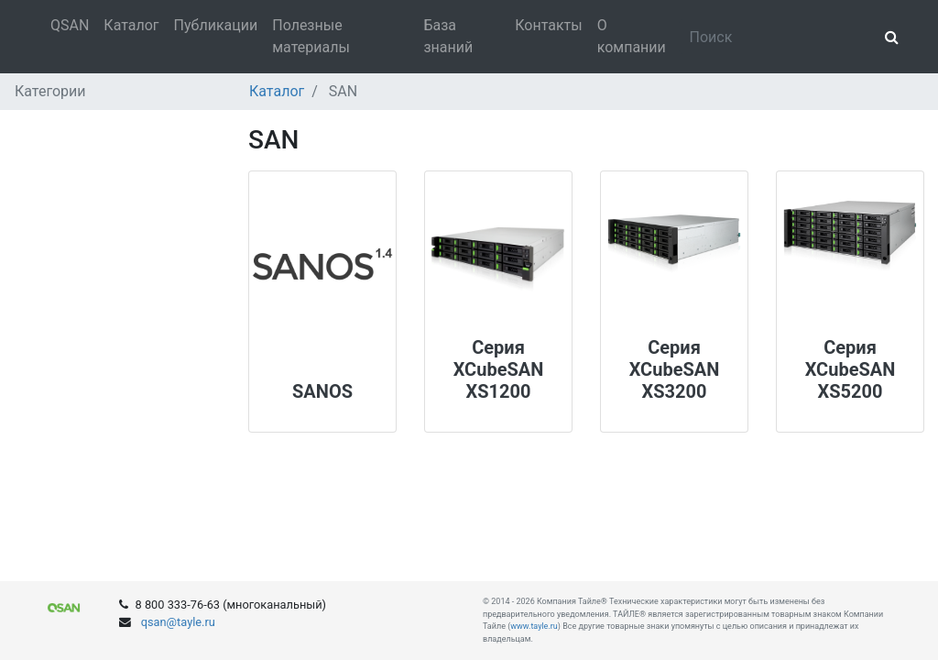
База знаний (448, 36)
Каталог (131, 25)
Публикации (216, 25)
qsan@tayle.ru (176, 622)
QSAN (69, 25)
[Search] (777, 36)
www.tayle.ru (534, 626)
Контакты (548, 25)
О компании (631, 36)
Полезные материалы (311, 36)
